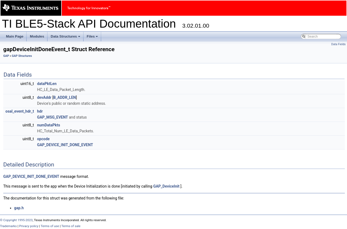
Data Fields (338, 44)
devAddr (44, 97)
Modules (37, 36)
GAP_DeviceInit (166, 186)
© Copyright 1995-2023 (16, 220)
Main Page (14, 36)
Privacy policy (28, 226)
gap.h (19, 208)
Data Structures (66, 37)
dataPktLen (47, 83)
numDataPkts (48, 125)
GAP (6, 56)
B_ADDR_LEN (64, 97)
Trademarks (8, 226)
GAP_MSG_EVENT (52, 117)
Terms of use (50, 226)
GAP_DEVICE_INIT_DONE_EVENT (65, 145)
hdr (40, 111)
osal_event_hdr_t (19, 111)
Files (93, 37)
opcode (43, 139)
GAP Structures (22, 56)
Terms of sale (71, 226)
